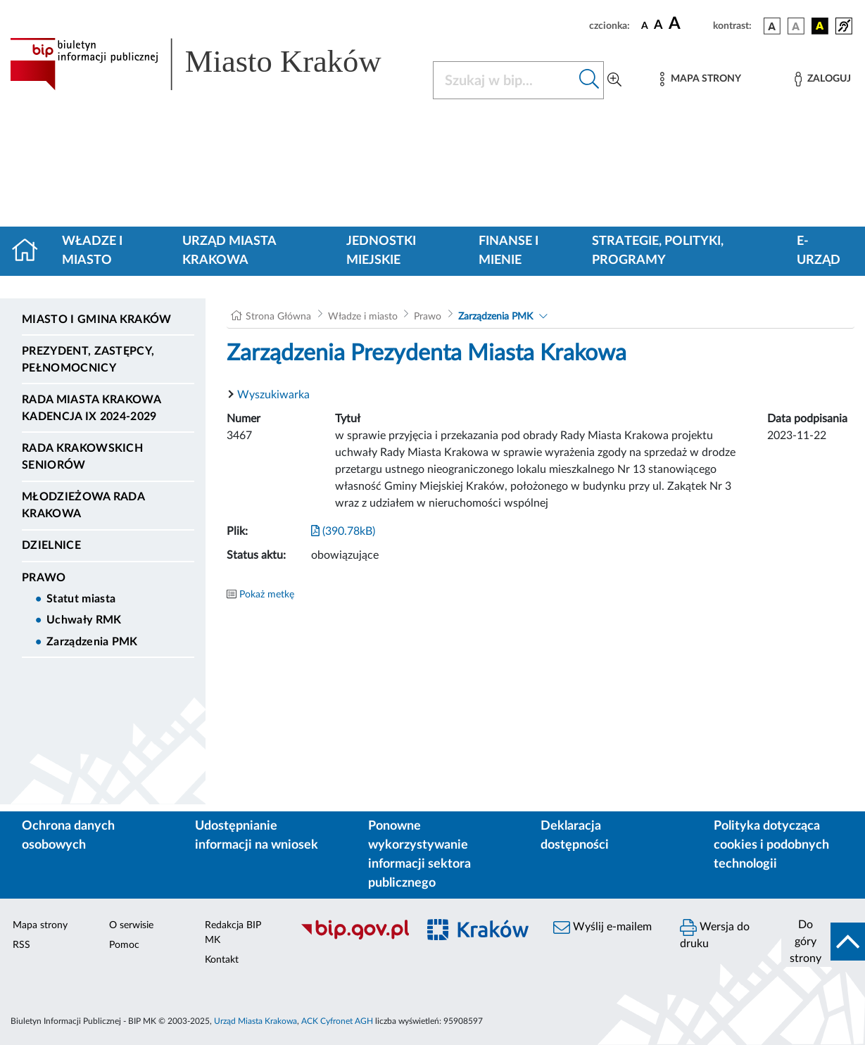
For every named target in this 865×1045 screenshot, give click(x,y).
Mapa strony (40, 925)
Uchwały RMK (84, 620)
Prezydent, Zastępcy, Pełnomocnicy (88, 360)
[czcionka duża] (688, 24)
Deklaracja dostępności (575, 835)
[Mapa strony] (700, 79)
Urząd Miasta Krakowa (229, 251)
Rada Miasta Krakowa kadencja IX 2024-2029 (91, 408)
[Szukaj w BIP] (504, 80)
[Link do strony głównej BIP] (213, 64)
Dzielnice (51, 545)
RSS (21, 945)
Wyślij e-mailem (602, 927)
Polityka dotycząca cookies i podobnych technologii (771, 845)
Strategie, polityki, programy (658, 251)
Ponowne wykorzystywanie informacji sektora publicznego (419, 854)
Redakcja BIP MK (233, 932)
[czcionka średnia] (658, 25)
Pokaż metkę (266, 595)
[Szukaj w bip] (589, 80)
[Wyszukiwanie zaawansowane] (614, 80)
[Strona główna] (31, 251)
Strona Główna (278, 317)
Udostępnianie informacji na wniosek (256, 835)
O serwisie (131, 925)
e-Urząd (818, 251)
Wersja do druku (715, 934)
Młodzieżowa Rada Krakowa (83, 505)
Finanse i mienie (508, 251)
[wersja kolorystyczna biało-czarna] (796, 26)
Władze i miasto (92, 251)
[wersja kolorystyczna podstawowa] (772, 26)
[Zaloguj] (823, 79)
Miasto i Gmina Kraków (97, 319)
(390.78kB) (343, 531)
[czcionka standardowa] (645, 25)
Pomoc (124, 945)
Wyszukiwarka (273, 394)
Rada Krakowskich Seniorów (82, 457)
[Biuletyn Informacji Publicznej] (351, 937)
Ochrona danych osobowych (68, 835)
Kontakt (222, 960)
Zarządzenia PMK (92, 641)
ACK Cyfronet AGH (337, 1021)
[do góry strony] (823, 941)
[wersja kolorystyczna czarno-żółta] (820, 26)
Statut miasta (80, 598)
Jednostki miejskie (381, 251)
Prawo (44, 577)
